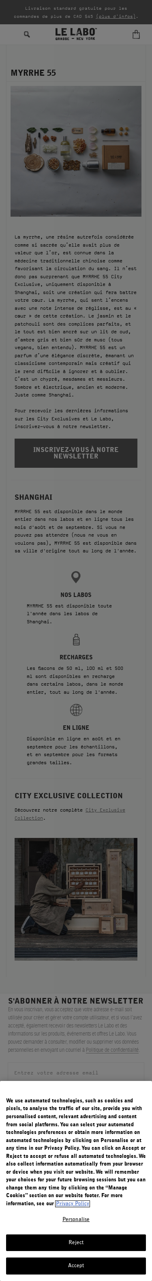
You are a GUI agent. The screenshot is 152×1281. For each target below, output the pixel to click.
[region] (76, 1181)
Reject (76, 1242)
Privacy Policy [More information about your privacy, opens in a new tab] (72, 1203)
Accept (76, 1265)
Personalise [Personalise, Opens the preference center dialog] (76, 1219)
